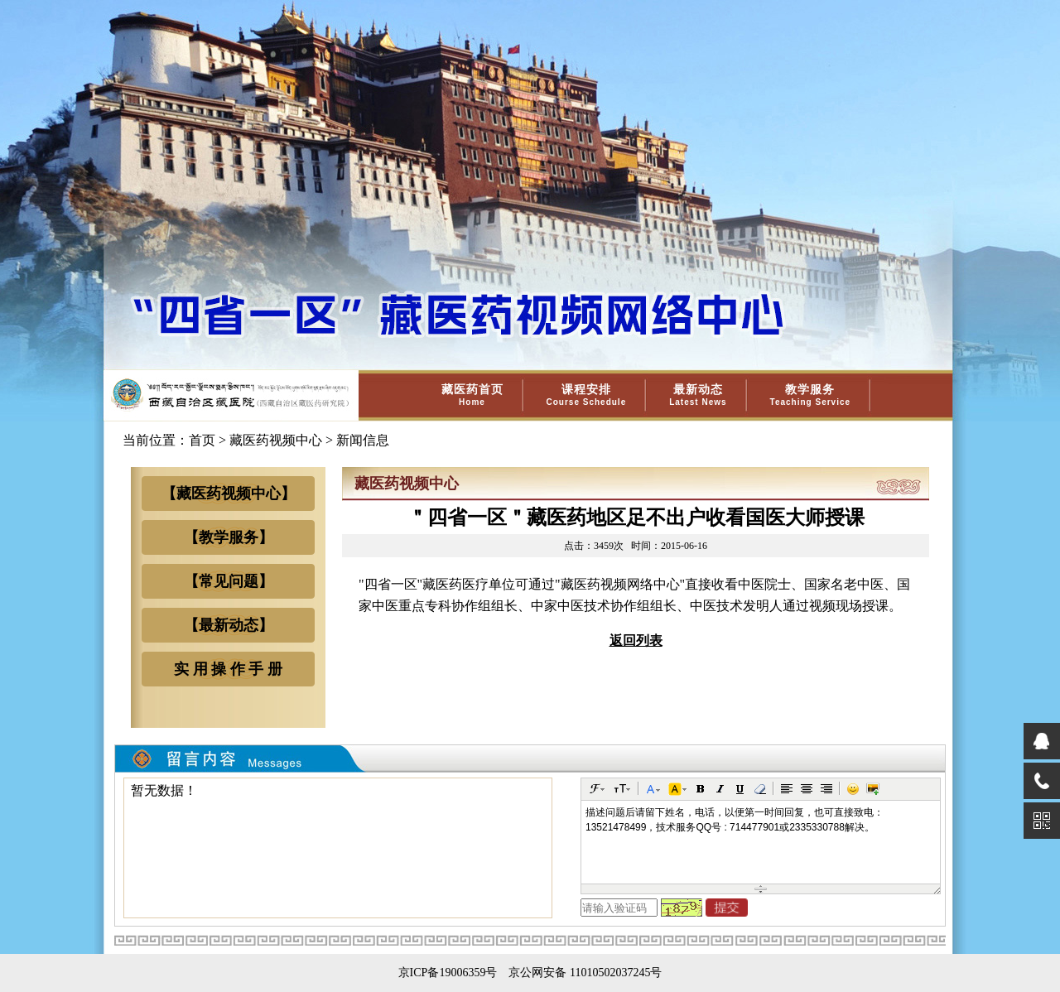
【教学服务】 (228, 537)
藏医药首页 (472, 395)
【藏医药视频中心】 (228, 493)
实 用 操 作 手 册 (228, 669)
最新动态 (697, 395)
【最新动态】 (228, 625)
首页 (202, 440)
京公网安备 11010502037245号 (585, 972)
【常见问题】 (228, 581)
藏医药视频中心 (275, 440)
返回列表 (636, 640)
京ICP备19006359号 (448, 972)
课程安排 (587, 395)
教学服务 (810, 395)
